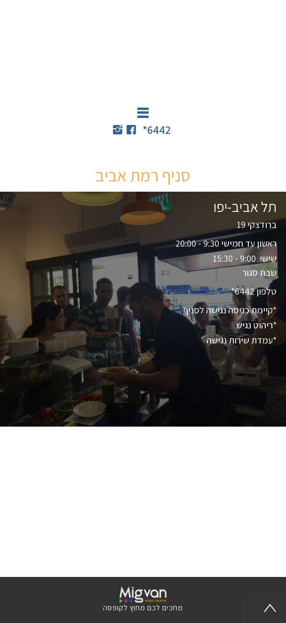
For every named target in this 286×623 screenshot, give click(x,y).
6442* (157, 129)
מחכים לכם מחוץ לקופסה (143, 608)
